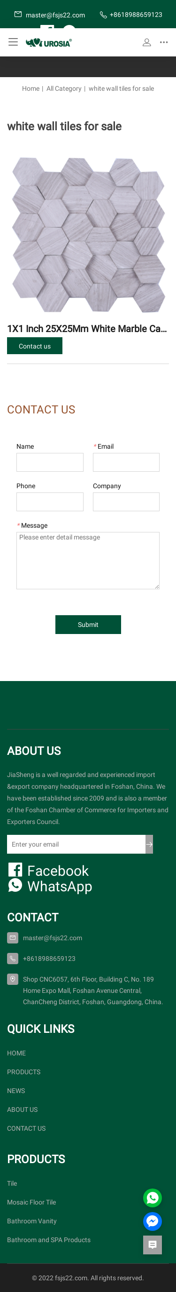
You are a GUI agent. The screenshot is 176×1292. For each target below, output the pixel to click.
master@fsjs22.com (49, 14)
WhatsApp (49, 885)
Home (30, 88)
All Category (64, 88)
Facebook (48, 870)
